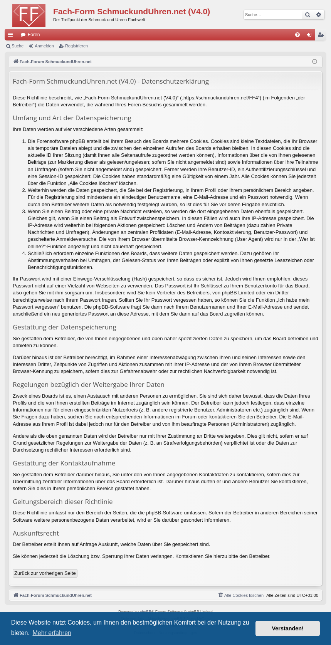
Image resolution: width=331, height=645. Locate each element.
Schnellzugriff (12, 36)
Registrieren (76, 46)
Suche (18, 46)
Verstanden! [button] (288, 628)
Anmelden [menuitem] (311, 36)
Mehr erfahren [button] (51, 633)
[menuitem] (297, 34)
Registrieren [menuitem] (322, 36)
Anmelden (44, 46)
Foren (34, 34)
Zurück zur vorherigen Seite (45, 573)
